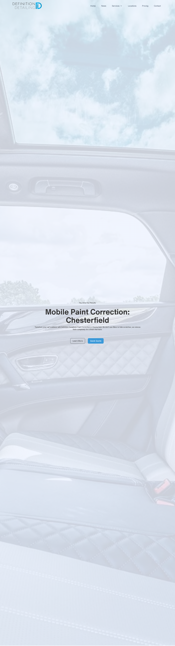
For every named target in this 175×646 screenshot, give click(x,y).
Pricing (145, 6)
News (103, 6)
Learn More (78, 341)
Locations (132, 6)
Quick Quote (95, 341)
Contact (157, 6)
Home (93, 6)
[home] (27, 6)
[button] (116, 5)
